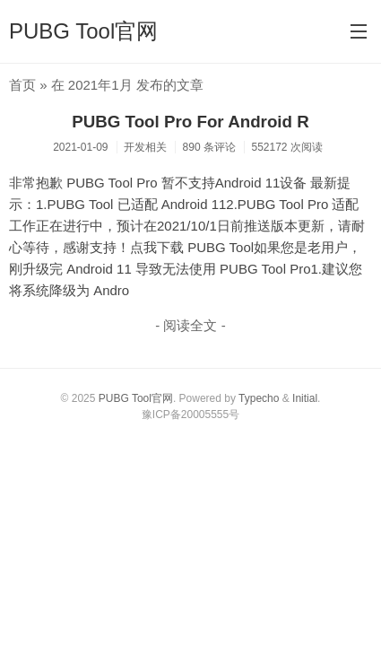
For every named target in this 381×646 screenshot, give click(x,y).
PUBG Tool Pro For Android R (190, 121)
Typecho (258, 398)
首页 (22, 84)
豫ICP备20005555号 (190, 414)
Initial (304, 398)
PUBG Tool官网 (83, 31)
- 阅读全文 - (190, 325)
